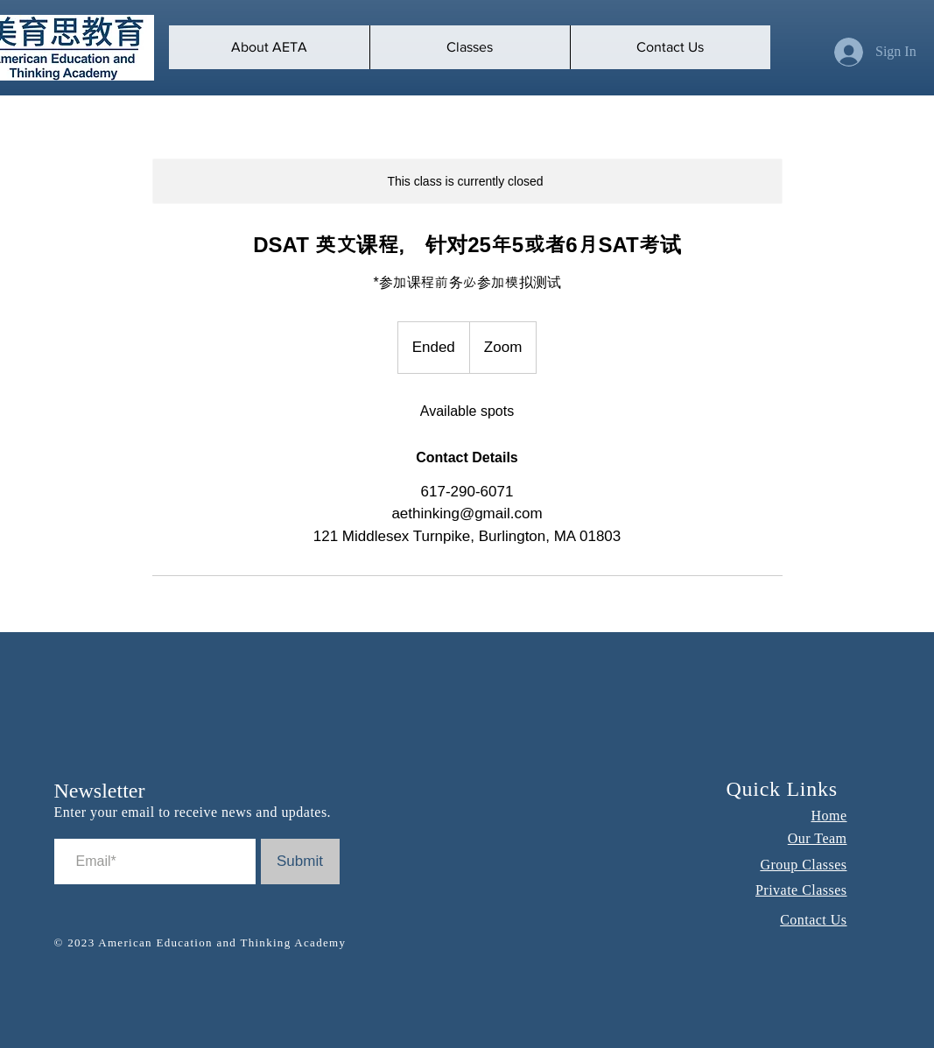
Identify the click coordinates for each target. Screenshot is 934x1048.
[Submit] (300, 861)
